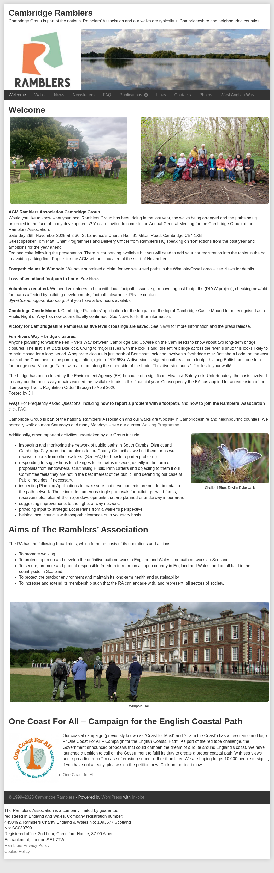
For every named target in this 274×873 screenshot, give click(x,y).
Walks (39, 95)
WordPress (111, 797)
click (13, 409)
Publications (131, 95)
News (59, 95)
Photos (205, 95)
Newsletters (84, 95)
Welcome (17, 95)
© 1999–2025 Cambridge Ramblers (41, 797)
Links (161, 95)
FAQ (107, 95)
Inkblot (138, 797)
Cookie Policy (17, 851)
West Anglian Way (237, 95)
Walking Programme (160, 425)
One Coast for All (78, 775)
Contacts (182, 95)
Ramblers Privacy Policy (26, 845)
